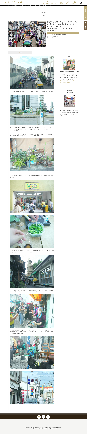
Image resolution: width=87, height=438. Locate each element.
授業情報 (20, 52)
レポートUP (43, 52)
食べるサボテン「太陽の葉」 (65, 82)
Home (9, 5)
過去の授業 (43, 436)
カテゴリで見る (72, 436)
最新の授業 (14, 436)
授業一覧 (12, 5)
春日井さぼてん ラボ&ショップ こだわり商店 (68, 80)
